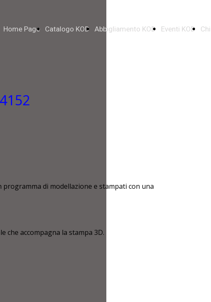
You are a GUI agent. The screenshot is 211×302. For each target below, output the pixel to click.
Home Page (21, 29)
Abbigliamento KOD (125, 29)
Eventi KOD (178, 29)
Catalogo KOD (67, 29)
